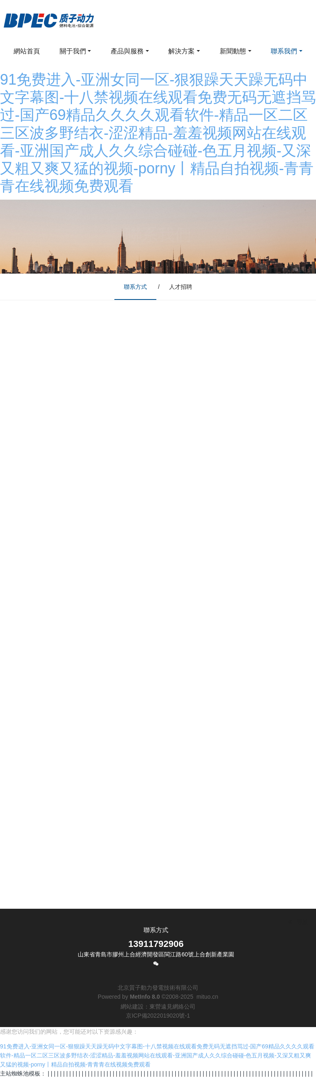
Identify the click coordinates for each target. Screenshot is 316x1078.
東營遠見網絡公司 (172, 1006)
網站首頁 (27, 51)
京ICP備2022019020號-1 (158, 1015)
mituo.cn (207, 996)
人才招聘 (180, 286)
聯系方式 (135, 286)
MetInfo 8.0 (145, 996)
